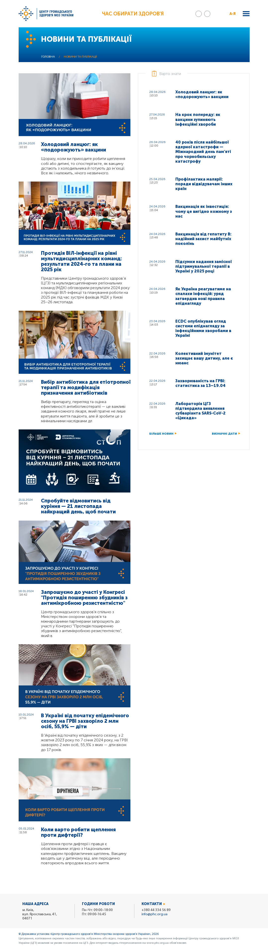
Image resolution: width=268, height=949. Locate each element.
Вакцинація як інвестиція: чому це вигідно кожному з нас (203, 211)
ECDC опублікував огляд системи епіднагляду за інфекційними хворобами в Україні (203, 328)
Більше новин (161, 433)
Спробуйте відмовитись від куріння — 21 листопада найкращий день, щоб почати (78, 506)
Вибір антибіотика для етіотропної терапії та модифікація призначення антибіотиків (85, 387)
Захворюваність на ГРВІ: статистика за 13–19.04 (200, 383)
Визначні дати (224, 433)
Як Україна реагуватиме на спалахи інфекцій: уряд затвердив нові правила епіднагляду (203, 296)
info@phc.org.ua (154, 914)
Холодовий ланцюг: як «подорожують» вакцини (73, 147)
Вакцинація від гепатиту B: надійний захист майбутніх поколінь (203, 239)
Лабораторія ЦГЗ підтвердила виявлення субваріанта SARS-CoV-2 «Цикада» (200, 410)
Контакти (152, 904)
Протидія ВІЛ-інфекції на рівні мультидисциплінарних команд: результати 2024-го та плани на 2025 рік (81, 261)
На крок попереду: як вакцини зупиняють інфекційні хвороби (197, 119)
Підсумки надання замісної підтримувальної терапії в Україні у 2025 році (203, 266)
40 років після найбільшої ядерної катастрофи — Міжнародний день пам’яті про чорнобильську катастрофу (203, 152)
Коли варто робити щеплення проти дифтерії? (78, 832)
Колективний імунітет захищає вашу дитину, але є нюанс (204, 358)
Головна (48, 56)
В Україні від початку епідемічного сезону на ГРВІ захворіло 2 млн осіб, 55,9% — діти (85, 721)
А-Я (233, 14)
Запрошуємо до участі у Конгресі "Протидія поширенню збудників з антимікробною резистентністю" (84, 597)
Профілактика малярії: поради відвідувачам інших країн (203, 184)
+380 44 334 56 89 (156, 910)
